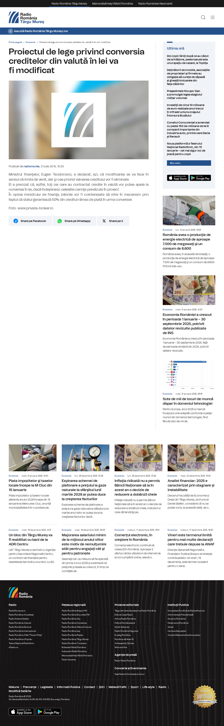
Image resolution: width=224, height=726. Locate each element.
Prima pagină (15, 42)
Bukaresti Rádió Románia (74, 647)
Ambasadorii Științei (124, 643)
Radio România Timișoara (74, 643)
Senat (170, 627)
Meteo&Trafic (118, 687)
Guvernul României (177, 619)
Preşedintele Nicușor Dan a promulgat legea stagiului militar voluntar (189, 95)
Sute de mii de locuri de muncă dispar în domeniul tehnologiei (189, 391)
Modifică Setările (20, 691)
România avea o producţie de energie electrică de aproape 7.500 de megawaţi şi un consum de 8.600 (189, 232)
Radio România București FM (75, 615)
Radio (162, 687)
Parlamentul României (178, 623)
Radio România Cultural (20, 623)
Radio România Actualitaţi (21, 615)
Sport (134, 687)
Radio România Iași (71, 631)
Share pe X (116, 221)
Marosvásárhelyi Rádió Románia (112, 3)
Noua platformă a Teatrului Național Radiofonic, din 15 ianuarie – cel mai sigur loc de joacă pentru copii (189, 149)
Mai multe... (176, 163)
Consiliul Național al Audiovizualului (184, 635)
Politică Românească (125, 623)
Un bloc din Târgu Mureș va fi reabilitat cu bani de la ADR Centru (33, 544)
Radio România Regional (126, 631)
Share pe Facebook (33, 221)
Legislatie (46, 687)
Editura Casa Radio (124, 615)
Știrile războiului (122, 627)
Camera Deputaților (177, 631)
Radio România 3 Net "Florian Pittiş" (25, 635)
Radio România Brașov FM (74, 611)
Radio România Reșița (72, 635)
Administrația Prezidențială (180, 615)
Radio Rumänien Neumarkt (155, 3)
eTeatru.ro (13, 647)
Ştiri (102, 687)
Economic (31, 42)
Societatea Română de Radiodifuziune (186, 611)
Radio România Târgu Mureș (69, 3)
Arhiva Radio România (125, 619)
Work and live (121, 647)
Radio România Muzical (20, 627)
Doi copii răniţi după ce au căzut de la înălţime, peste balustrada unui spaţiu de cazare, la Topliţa (189, 60)
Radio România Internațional (22, 631)
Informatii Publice (68, 687)
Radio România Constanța (74, 623)
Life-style (148, 687)
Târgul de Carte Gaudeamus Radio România (135, 611)
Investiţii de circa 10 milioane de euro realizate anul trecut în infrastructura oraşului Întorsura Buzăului (189, 110)
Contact (89, 687)
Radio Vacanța (69, 660)
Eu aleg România (123, 635)
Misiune (14, 687)
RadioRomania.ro (17, 611)
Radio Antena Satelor (19, 619)
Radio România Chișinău (20, 639)
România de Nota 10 (124, 639)
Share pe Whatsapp (77, 221)
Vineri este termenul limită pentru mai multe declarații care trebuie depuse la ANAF (191, 546)
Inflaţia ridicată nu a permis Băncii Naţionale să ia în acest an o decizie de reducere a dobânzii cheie (138, 479)
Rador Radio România (125, 661)
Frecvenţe (29, 687)
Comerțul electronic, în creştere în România (138, 541)
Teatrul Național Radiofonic (21, 643)
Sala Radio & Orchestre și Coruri (130, 674)
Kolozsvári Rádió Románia (74, 651)
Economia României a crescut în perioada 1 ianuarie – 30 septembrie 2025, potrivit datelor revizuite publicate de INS (189, 314)
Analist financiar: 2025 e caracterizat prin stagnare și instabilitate (191, 477)
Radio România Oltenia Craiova (76, 627)
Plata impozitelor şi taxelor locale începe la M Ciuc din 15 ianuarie (33, 477)
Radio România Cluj (71, 619)
